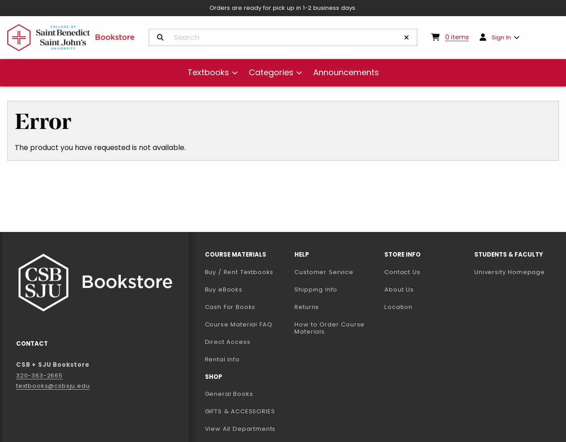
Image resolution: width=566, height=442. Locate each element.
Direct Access (228, 342)
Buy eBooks (246, 289)
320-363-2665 (39, 375)
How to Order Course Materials (329, 328)
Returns (306, 307)
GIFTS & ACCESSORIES (240, 411)
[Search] (160, 37)
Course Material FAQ (238, 324)
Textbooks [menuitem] (208, 72)
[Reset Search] (407, 37)
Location (398, 307)
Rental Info (222, 359)
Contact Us (402, 272)
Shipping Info (315, 289)
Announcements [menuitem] (346, 72)
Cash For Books (230, 307)
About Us (399, 289)
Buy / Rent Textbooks (239, 272)
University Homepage (515, 271)
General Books (229, 394)
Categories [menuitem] (271, 72)
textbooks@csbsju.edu (53, 386)
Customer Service (323, 272)
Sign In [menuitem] (501, 37)
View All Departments (240, 429)
